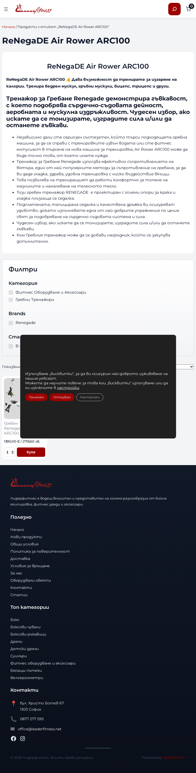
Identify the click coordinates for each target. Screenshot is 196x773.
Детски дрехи (24, 648)
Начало (8, 27)
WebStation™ (174, 757)
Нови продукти (26, 536)
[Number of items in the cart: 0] (188, 9)
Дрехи (16, 641)
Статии (19, 595)
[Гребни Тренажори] (11, 300)
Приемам (36, 397)
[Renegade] (11, 323)
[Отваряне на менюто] (6, 9)
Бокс (14, 619)
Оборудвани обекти (30, 580)
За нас (16, 573)
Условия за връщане (30, 566)
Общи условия (24, 544)
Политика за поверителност (40, 551)
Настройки (90, 397)
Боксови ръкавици (28, 634)
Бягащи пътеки (26, 670)
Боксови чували (25, 627)
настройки (68, 387)
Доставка (20, 558)
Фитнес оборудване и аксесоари (43, 663)
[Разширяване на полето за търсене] (174, 9)
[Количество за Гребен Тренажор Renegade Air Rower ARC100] (9, 452)
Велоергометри (26, 677)
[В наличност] (11, 346)
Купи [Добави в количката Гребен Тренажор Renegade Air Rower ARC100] (31, 452)
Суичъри (18, 656)
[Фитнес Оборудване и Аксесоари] (11, 292)
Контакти (21, 587)
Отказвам (62, 397)
